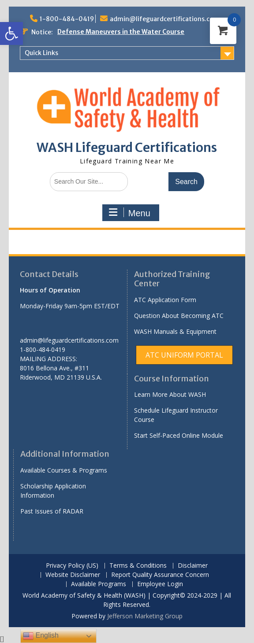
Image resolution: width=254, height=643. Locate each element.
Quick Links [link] (41, 53)
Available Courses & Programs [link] (63, 470)
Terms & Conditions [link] (138, 566)
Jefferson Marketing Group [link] (145, 616)
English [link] (41, 636)
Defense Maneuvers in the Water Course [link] (120, 32)
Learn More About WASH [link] (170, 394)
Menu (129, 212)
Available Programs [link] (98, 584)
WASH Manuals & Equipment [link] (175, 331)
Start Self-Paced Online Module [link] (178, 435)
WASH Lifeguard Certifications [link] (127, 147)
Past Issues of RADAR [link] (51, 511)
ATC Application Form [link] (165, 300)
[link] (11, 33)
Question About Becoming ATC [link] (179, 315)
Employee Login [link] (160, 584)
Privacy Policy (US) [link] (72, 566)
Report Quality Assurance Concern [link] (160, 575)
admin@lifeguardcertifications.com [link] (165, 19)
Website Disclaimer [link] (72, 575)
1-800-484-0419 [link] (67, 19)
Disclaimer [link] (193, 566)
